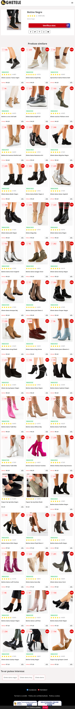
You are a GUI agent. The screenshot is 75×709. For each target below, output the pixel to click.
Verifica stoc (56, 25)
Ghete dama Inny (26, 677)
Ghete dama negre (10, 677)
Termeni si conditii (20, 696)
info (22, 82)
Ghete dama (39, 677)
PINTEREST (42, 690)
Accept (45, 707)
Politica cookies (54, 696)
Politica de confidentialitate (38, 696)
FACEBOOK (31, 690)
